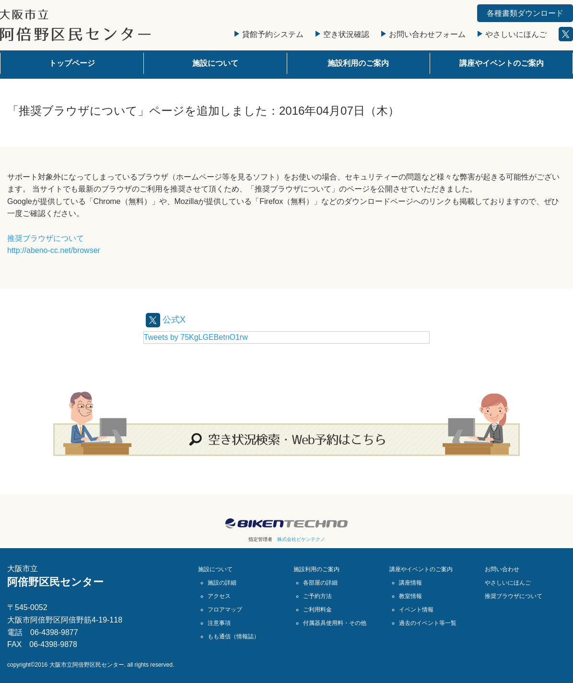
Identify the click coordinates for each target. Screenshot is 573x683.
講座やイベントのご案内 (501, 63)
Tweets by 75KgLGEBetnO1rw (196, 337)
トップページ (72, 63)
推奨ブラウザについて (45, 238)
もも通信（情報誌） (233, 636)
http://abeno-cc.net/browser (53, 250)
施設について (215, 63)
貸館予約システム (269, 34)
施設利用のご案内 (358, 63)
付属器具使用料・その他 (334, 622)
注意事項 (219, 622)
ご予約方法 (317, 595)
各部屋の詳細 (320, 582)
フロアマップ (225, 609)
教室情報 (410, 595)
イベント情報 (416, 609)
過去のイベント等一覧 (427, 622)
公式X (167, 319)
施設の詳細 (222, 582)
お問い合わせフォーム (423, 34)
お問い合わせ (502, 568)
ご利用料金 (317, 609)
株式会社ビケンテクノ (301, 538)
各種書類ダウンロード (525, 13)
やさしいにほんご (512, 34)
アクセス (219, 595)
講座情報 (410, 582)
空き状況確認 (342, 34)
